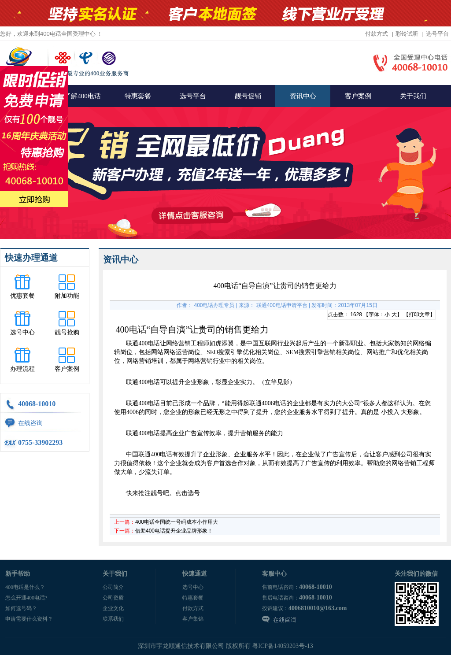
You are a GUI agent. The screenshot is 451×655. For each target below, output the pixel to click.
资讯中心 (303, 96)
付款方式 (376, 33)
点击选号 (187, 493)
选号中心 (22, 332)
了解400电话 (82, 96)
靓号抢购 (67, 332)
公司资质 (113, 598)
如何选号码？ (21, 608)
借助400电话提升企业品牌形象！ (174, 531)
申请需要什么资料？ (29, 619)
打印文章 (419, 314)
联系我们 (113, 619)
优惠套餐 (22, 295)
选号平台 (437, 33)
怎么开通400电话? (26, 598)
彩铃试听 (407, 33)
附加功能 (67, 295)
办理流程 (22, 369)
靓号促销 (248, 96)
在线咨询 (30, 423)
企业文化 (113, 608)
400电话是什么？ (25, 587)
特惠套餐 (138, 96)
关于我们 (413, 96)
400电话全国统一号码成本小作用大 (176, 522)
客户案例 (358, 96)
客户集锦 (192, 619)
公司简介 (113, 587)
